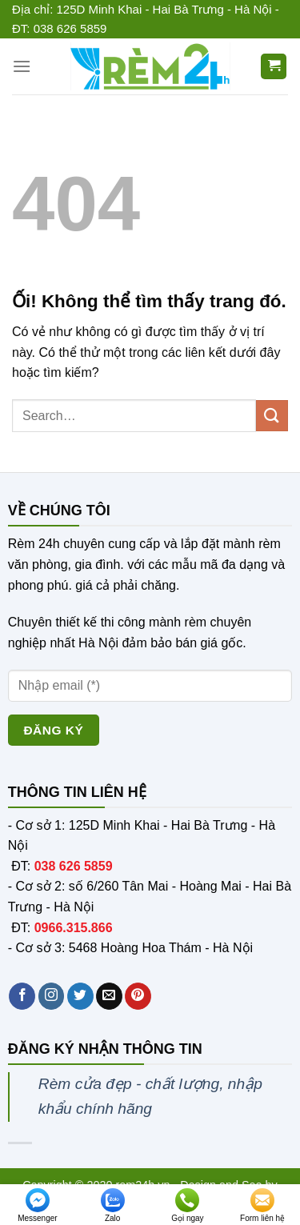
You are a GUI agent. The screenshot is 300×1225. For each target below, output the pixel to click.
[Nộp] (272, 415)
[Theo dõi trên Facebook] (22, 996)
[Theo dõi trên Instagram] (51, 996)
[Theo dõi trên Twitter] (80, 996)
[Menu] (21, 66)
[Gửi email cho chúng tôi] (109, 996)
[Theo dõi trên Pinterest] (138, 996)
